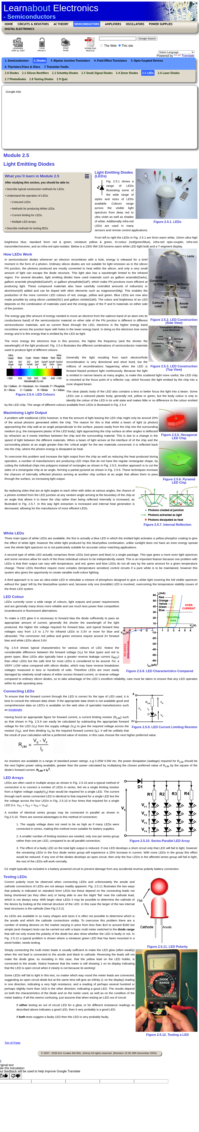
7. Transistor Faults (56, 67)
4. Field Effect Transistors (110, 60)
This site (125, 45)
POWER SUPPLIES (161, 24)
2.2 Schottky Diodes (65, 72)
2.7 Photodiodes (15, 79)
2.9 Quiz (61, 79)
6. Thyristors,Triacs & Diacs (22, 67)
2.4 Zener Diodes (127, 72)
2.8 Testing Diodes (41, 79)
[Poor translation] (15, 1076)
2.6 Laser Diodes (169, 72)
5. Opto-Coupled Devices (147, 60)
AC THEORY (61, 24)
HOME (9, 24)
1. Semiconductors (17, 60)
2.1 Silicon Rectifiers (35, 72)
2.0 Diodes (12, 72)
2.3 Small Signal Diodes (97, 72)
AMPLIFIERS (113, 24)
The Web (108, 45)
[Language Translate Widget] (176, 52)
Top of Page (12, 1042)
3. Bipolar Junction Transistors (70, 60)
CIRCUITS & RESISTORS (33, 24)
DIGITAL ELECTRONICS (19, 29)
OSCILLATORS (135, 24)
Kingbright (15, 709)
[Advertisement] (99, 121)
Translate (184, 55)
